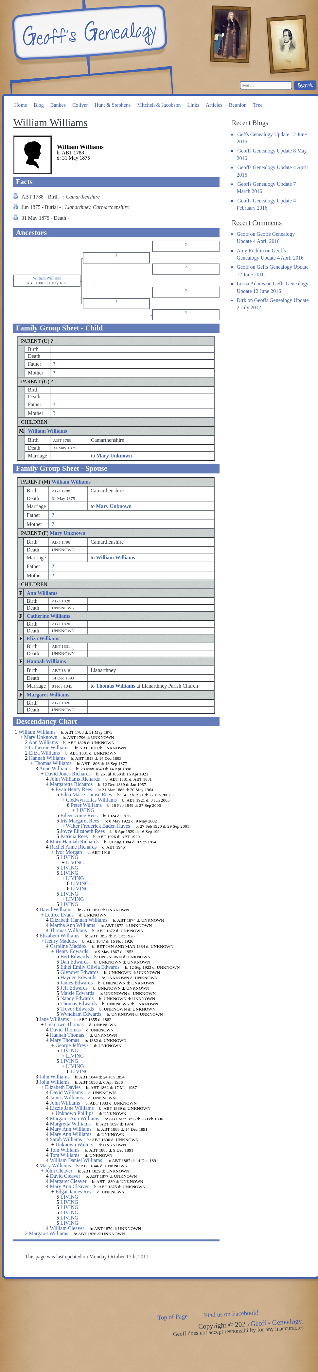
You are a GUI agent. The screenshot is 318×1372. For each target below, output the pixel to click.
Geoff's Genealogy (89, 32)
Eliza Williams (42, 638)
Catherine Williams (48, 616)
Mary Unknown (67, 533)
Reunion (238, 105)
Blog (39, 105)
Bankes (58, 105)
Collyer (80, 105)
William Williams (47, 431)
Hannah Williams (46, 661)
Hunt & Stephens (113, 105)
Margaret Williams (47, 694)
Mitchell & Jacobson (159, 105)
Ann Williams (41, 593)
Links (193, 105)
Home (20, 105)
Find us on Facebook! (231, 1314)
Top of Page (172, 1317)
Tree (258, 105)
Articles (214, 105)
